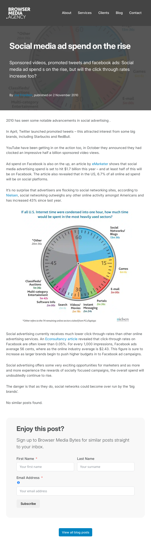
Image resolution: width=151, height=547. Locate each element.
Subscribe (28, 504)
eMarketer (100, 164)
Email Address (28, 478)
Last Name (85, 459)
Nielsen (12, 195)
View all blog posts (75, 532)
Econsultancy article (61, 339)
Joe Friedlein (23, 95)
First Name (25, 459)
